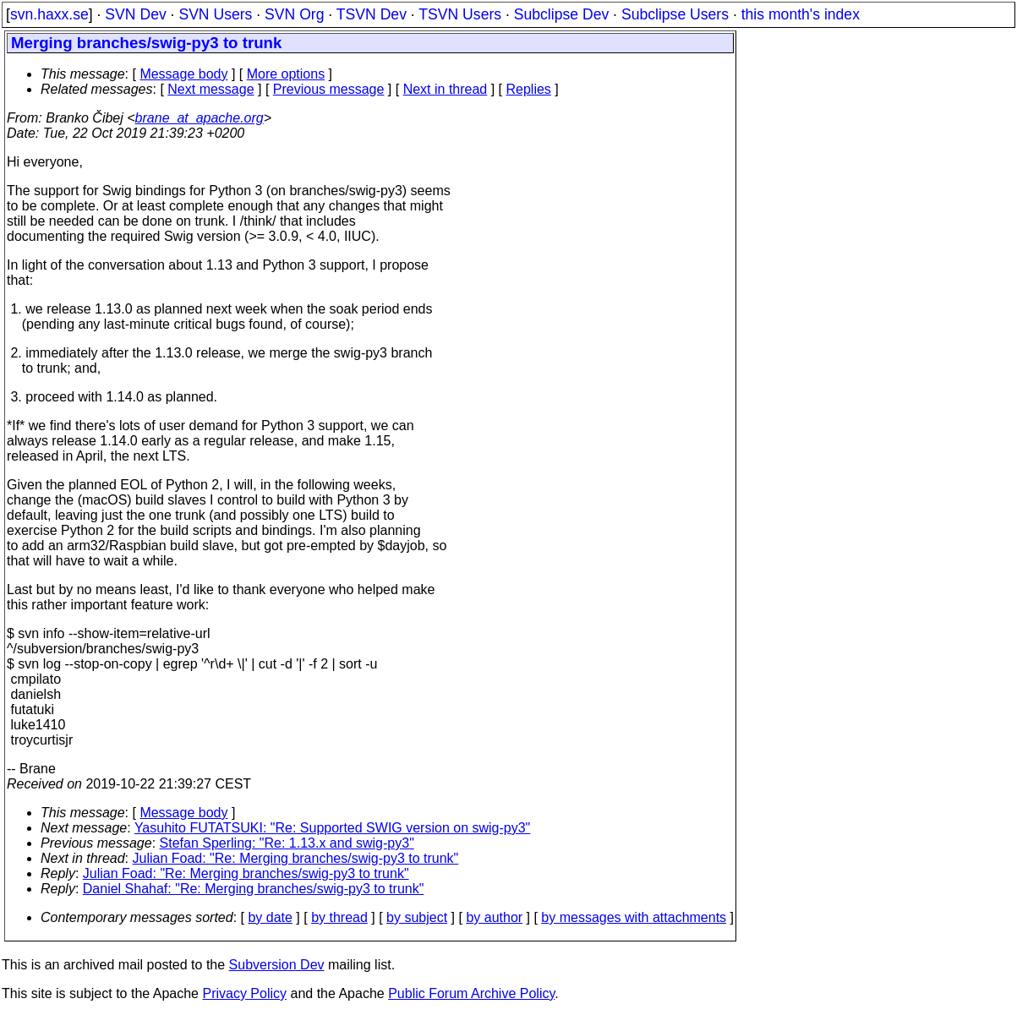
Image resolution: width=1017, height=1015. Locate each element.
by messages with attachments (633, 917)
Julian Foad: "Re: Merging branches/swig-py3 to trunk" (296, 858)
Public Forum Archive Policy (471, 993)
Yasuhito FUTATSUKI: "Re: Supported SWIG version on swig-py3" (332, 828)
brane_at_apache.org (199, 118)
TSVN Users (459, 14)
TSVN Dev (371, 14)
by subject (416, 917)
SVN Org (294, 14)
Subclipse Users (675, 14)
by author (494, 917)
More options (286, 74)
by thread (339, 917)
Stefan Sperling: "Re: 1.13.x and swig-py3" (287, 843)
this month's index (800, 14)
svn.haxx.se (49, 14)
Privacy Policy (244, 993)
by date (270, 917)
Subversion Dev (277, 965)
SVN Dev (135, 14)
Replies (528, 89)
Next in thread (445, 89)
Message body (183, 74)
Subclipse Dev (561, 14)
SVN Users (215, 14)
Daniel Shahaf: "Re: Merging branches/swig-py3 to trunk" (253, 888)
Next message (210, 89)
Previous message (329, 89)
